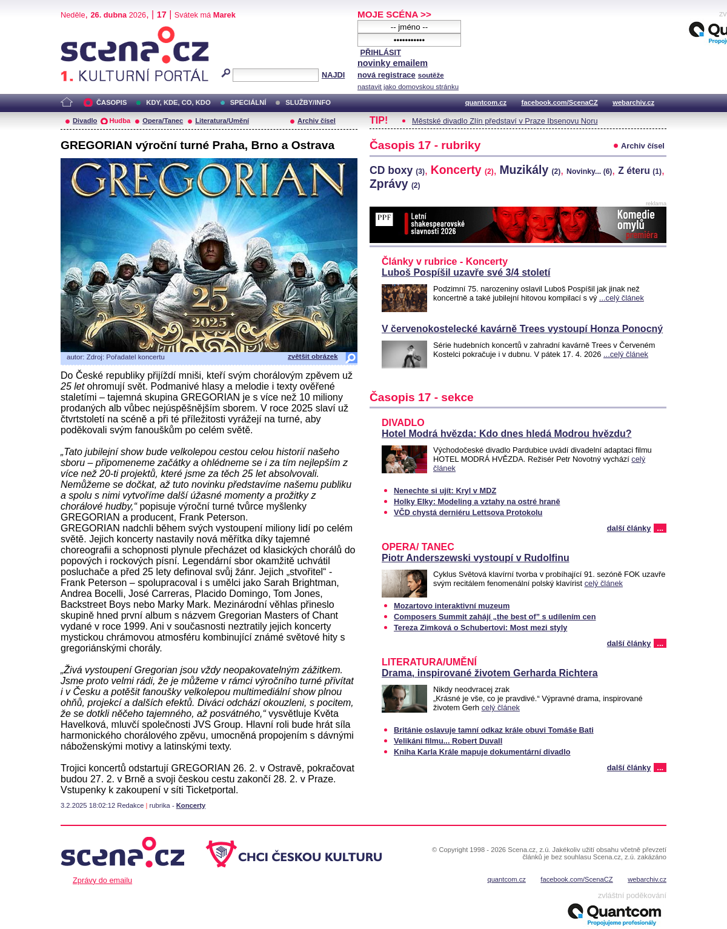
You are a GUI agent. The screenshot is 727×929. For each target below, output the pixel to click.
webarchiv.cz (633, 102)
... (660, 528)
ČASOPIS (111, 102)
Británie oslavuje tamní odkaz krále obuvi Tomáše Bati (494, 729)
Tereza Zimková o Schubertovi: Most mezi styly (480, 627)
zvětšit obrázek (313, 356)
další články (629, 528)
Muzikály (529, 169)
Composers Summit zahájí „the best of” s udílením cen (495, 616)
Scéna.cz (81, 31)
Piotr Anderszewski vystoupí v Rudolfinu (475, 558)
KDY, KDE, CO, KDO (178, 102)
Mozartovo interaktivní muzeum (452, 605)
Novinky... (589, 171)
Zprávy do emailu (102, 880)
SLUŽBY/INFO (308, 102)
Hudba (119, 120)
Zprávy (395, 183)
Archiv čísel (316, 120)
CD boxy (397, 170)
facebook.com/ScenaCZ (560, 102)
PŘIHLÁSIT (380, 52)
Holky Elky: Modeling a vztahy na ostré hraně (477, 501)
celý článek (604, 583)
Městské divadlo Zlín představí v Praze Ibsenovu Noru (505, 120)
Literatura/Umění (222, 120)
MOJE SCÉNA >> (394, 14)
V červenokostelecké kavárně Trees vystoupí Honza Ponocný (522, 329)
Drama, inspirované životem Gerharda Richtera (490, 673)
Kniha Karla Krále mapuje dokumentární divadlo (482, 751)
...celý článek (621, 297)
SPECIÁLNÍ (248, 102)
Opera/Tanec (162, 120)
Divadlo (85, 120)
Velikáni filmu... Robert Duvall (448, 740)
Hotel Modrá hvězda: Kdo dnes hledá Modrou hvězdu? (506, 433)
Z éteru (640, 170)
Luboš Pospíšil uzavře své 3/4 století (466, 272)
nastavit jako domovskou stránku (408, 86)
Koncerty (191, 805)
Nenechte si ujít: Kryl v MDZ (445, 490)
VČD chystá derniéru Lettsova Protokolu (468, 512)
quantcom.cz (485, 102)
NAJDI (333, 74)
